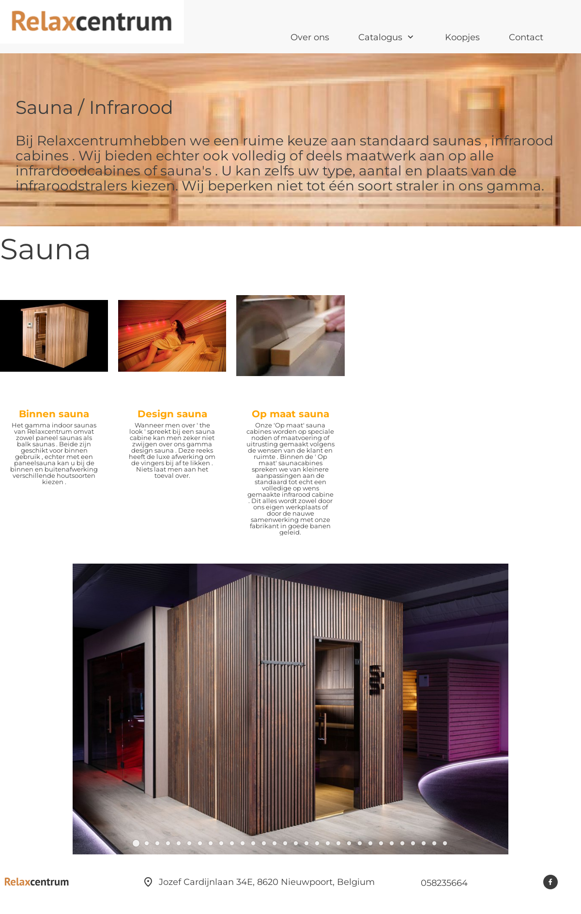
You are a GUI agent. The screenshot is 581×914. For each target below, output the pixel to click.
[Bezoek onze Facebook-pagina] (550, 882)
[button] (136, 843)
